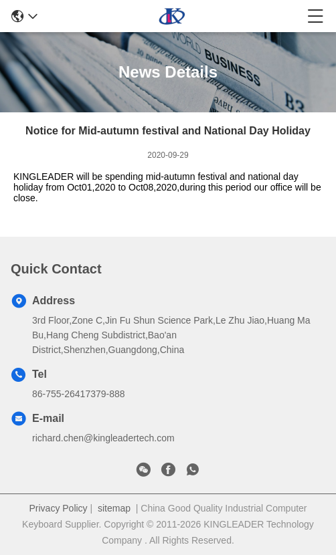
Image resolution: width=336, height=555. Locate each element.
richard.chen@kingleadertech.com (103, 438)
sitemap (114, 508)
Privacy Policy (58, 508)
